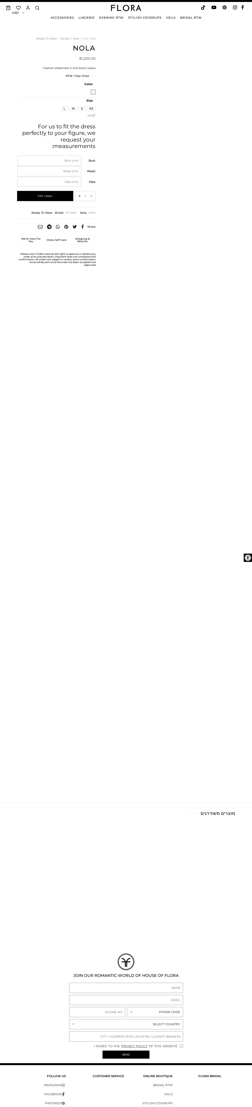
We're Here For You (31, 240)
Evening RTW (111, 17)
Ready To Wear (46, 38)
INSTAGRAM (55, 1044)
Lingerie (87, 17)
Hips (92, 182)
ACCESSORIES (162, 1080)
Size (89, 100)
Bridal (65, 38)
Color (88, 84)
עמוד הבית (89, 38)
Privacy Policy (134, 1005)
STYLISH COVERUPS (157, 1062)
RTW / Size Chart (77, 76)
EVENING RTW (161, 1071)
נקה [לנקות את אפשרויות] (89, 115)
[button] (248, 558)
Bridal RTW (191, 17)
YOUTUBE (56, 1071)
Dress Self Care (57, 239)
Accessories (62, 17)
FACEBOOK (55, 1053)
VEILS (168, 1053)
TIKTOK (58, 1080)
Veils (171, 17)
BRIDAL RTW (163, 1043)
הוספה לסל (45, 196)
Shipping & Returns (82, 240)
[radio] (93, 92)
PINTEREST (55, 1062)
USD (15, 13)
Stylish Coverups (144, 17)
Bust (92, 160)
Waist (91, 171)
